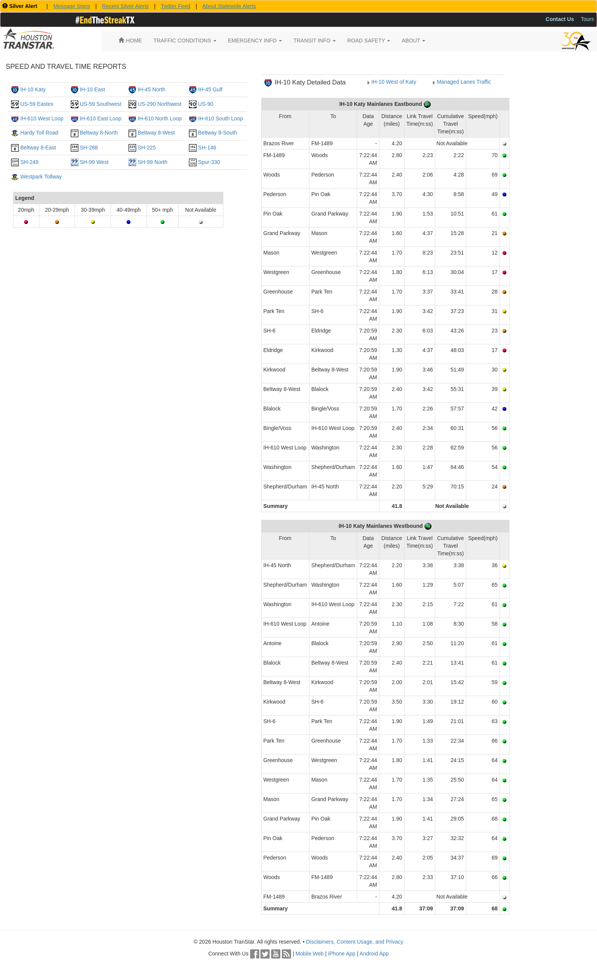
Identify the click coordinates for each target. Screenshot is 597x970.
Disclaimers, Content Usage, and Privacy (354, 942)
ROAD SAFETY (368, 40)
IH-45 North (151, 89)
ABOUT (413, 40)
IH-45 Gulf (210, 89)
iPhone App (342, 954)
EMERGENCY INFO (255, 40)
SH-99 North (153, 162)
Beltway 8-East (38, 147)
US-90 (205, 104)
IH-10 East (92, 89)
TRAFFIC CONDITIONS (184, 40)
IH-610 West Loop (41, 118)
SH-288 (89, 147)
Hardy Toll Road (39, 133)
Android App (374, 954)
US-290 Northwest (159, 104)
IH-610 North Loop (160, 118)
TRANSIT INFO (314, 40)
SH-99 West (94, 162)
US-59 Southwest (100, 104)
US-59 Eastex (36, 104)
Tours (587, 19)
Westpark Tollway (41, 177)
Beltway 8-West (156, 133)
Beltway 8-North (99, 133)
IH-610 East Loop (100, 118)
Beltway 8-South (217, 133)
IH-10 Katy (33, 89)
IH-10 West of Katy (393, 82)
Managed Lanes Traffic (464, 82)
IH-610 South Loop (220, 118)
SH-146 (207, 147)
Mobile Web (310, 954)
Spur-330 (209, 162)
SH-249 (29, 162)
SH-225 (147, 147)
